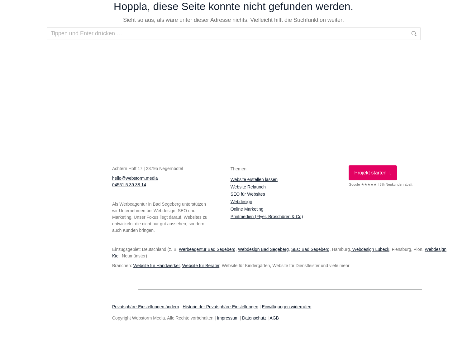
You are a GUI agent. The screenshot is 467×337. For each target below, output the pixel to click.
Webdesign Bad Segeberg (263, 249)
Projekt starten (372, 172)
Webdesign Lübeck (370, 249)
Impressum (227, 317)
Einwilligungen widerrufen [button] (286, 306)
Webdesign (241, 201)
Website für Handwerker (156, 265)
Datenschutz (254, 317)
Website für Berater (201, 265)
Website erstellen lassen (254, 179)
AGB (274, 317)
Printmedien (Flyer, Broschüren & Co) (267, 216)
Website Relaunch (248, 186)
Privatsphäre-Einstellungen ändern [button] (145, 306)
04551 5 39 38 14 (129, 184)
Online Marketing (247, 209)
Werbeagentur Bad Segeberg (207, 249)
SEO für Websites (248, 194)
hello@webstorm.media (135, 178)
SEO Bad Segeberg (310, 249)
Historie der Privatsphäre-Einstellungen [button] (220, 306)
